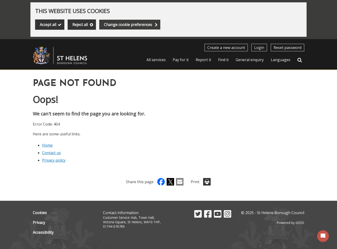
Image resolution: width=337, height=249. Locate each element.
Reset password (287, 47)
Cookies (40, 212)
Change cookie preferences (128, 24)
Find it (223, 59)
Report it (203, 59)
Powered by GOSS (290, 222)
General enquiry (250, 59)
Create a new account (226, 47)
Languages (280, 59)
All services (156, 59)
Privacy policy (54, 160)
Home (47, 145)
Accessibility (43, 232)
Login (259, 47)
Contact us (51, 152)
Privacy (39, 222)
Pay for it (181, 59)
